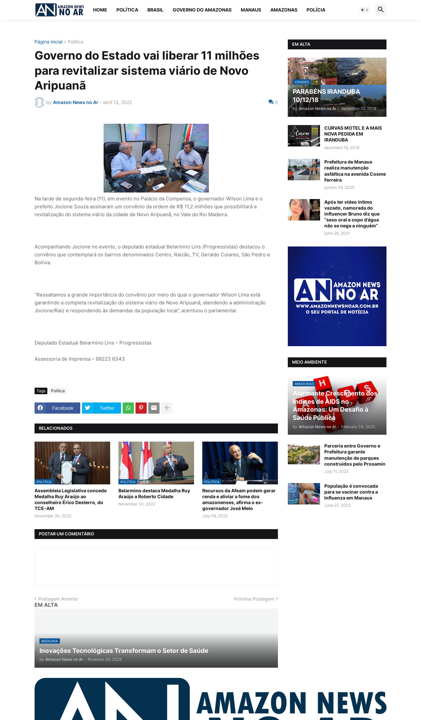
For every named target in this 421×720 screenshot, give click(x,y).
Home (100, 10)
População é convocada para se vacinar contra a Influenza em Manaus (351, 492)
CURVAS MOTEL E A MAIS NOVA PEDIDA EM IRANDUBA (353, 133)
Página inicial (48, 41)
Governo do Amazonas (202, 10)
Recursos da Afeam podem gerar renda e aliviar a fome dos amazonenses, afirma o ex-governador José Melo (239, 499)
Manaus (251, 10)
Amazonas (283, 10)
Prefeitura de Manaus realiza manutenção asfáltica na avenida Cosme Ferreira (355, 171)
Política (127, 10)
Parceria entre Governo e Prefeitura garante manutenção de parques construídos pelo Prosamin (354, 455)
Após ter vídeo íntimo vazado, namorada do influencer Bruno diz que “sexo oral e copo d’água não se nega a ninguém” (352, 214)
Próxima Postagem (254, 599)
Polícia (316, 10)
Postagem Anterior (58, 599)
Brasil (155, 10)
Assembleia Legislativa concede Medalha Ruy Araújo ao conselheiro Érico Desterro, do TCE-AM (71, 499)
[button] (364, 10)
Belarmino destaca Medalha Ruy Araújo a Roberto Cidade (154, 493)
